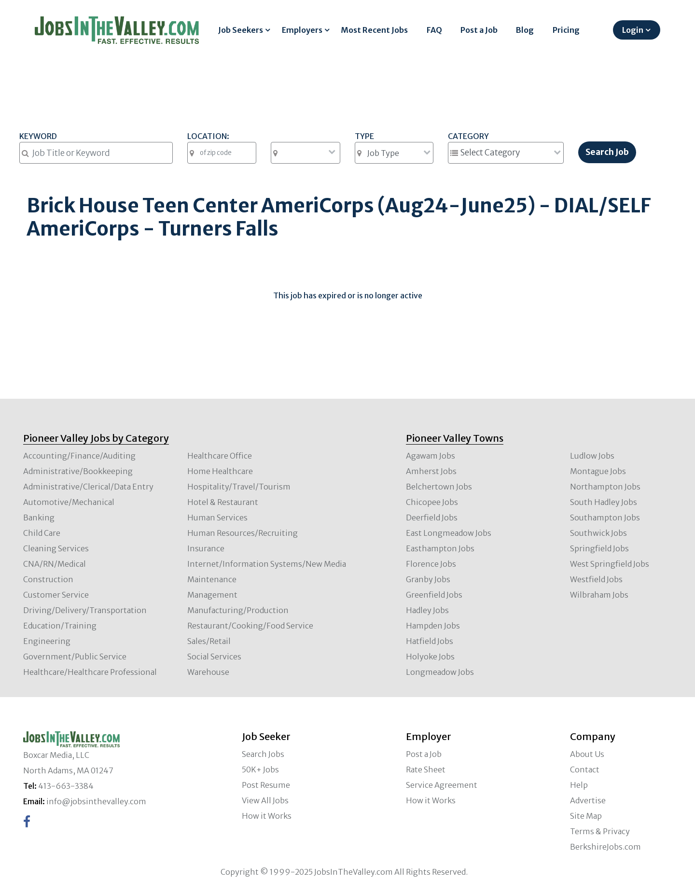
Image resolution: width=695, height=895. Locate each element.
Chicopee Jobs (432, 502)
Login (632, 30)
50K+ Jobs (260, 769)
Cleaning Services (56, 548)
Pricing (566, 30)
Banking (39, 517)
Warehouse (208, 672)
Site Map (586, 816)
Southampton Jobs (605, 517)
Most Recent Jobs (374, 30)
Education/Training (60, 625)
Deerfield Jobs (432, 517)
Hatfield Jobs (429, 641)
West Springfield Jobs (609, 564)
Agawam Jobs (430, 456)
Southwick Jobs (598, 533)
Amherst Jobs (431, 471)
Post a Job (479, 30)
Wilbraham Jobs (599, 595)
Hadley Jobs (427, 610)
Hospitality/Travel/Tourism (239, 486)
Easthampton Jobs (440, 548)
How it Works (267, 816)
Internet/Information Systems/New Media (266, 564)
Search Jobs (263, 754)
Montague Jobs (598, 471)
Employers (302, 30)
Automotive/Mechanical (68, 502)
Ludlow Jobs (592, 456)
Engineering (46, 641)
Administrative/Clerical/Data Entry (88, 486)
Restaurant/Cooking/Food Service (250, 625)
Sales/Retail (209, 641)
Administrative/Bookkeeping (78, 471)
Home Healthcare (220, 471)
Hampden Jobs (433, 625)
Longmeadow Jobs (440, 672)
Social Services (214, 656)
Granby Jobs (428, 579)
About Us (587, 754)
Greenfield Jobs (434, 595)
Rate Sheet (425, 769)
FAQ (434, 30)
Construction (48, 579)
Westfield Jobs (596, 579)
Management (212, 595)
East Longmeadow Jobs (448, 533)
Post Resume (266, 785)
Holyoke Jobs (430, 656)
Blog (525, 30)
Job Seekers (240, 30)
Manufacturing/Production (238, 610)
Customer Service (56, 595)
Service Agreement (441, 785)
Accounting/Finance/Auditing (79, 456)
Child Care (41, 533)
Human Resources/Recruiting (242, 533)
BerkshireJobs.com (605, 847)
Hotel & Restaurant (222, 502)
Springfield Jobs (599, 548)
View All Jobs (265, 800)
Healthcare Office (219, 456)
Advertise (588, 800)
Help (579, 785)
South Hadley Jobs (603, 502)
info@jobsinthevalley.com (96, 801)
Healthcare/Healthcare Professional (90, 672)
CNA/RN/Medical (54, 564)
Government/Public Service (74, 656)
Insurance (205, 548)
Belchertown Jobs (439, 486)
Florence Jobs (431, 564)
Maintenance (211, 579)
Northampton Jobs (605, 486)
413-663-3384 (66, 786)
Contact (584, 769)
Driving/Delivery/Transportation (85, 610)
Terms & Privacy (600, 831)
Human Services (217, 517)
